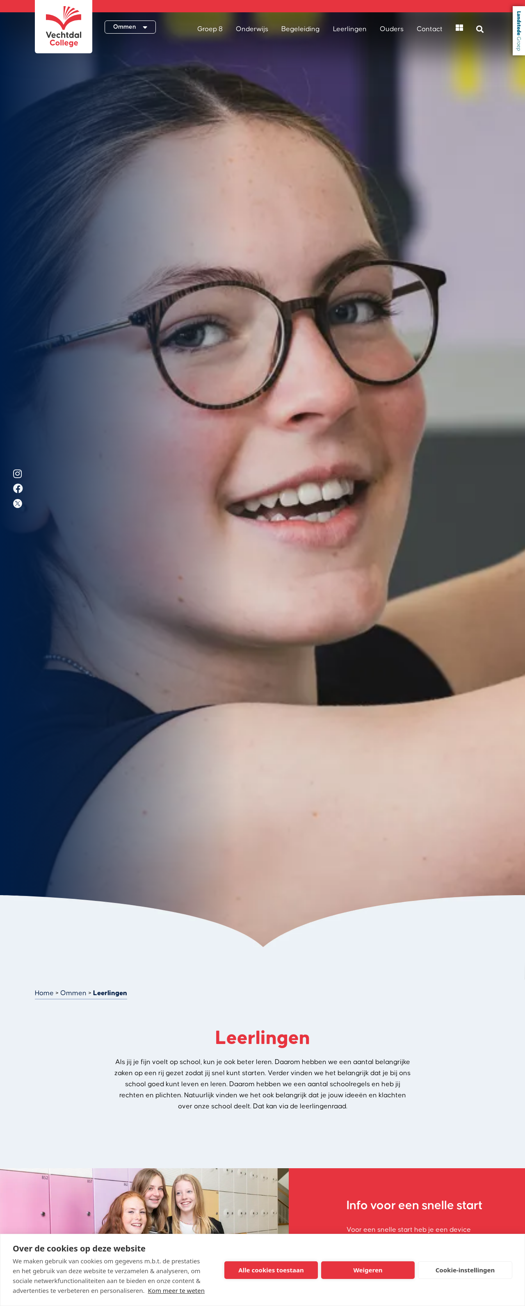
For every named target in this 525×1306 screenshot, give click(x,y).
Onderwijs (252, 29)
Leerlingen (350, 29)
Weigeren (367, 1270)
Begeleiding (300, 29)
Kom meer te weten (176, 1290)
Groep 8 (210, 29)
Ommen (73, 993)
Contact (430, 29)
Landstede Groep (519, 30)
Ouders (392, 29)
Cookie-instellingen (465, 1270)
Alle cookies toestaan (271, 1270)
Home (44, 993)
